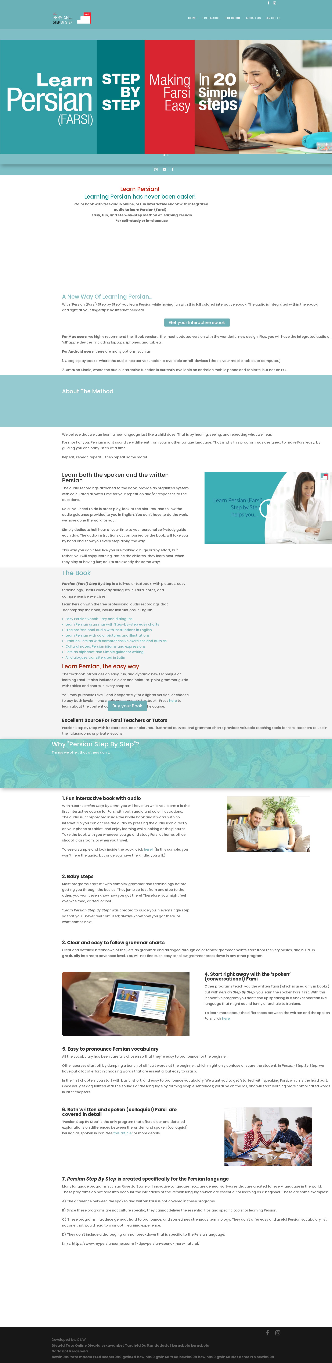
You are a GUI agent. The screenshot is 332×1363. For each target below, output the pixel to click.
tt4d (97, 1357)
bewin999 (60, 1357)
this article (122, 1133)
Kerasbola (78, 1351)
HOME (192, 18)
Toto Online (76, 1345)
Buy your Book (127, 706)
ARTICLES (273, 18)
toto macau (81, 1357)
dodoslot (163, 1345)
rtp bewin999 (262, 1357)
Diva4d (58, 1345)
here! (149, 849)
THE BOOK (232, 18)
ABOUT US (253, 18)
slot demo (240, 1357)
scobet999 (112, 1357)
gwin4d (129, 1357)
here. (226, 1018)
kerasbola (181, 1345)
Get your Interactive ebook (197, 322)
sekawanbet (112, 1345)
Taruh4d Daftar (139, 1345)
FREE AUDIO (211, 18)
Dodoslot (60, 1351)
